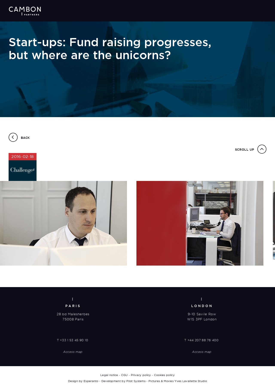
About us (157, 10)
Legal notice (109, 374)
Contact (250, 10)
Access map (72, 351)
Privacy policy (141, 374)
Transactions (185, 10)
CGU (124, 374)
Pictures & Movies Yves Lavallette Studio (177, 380)
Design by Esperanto (83, 380)
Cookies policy (164, 374)
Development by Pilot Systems (123, 380)
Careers (211, 10)
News (230, 10)
